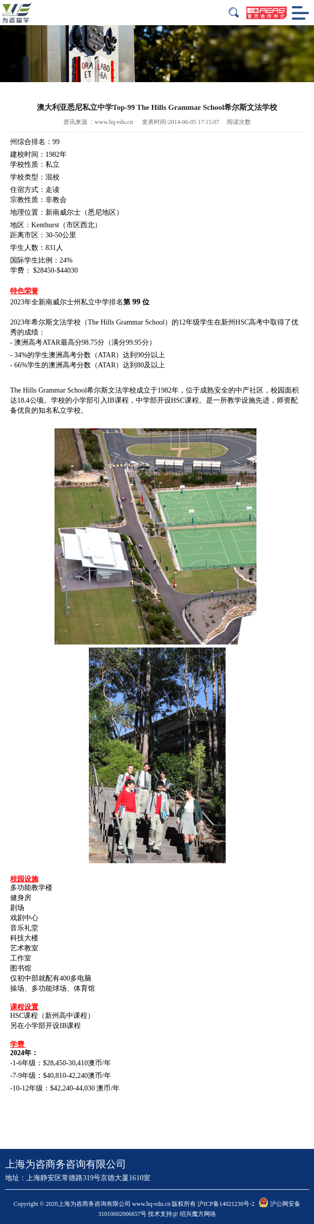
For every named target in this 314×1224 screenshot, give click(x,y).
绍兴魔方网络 (198, 1213)
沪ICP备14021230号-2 (225, 1203)
